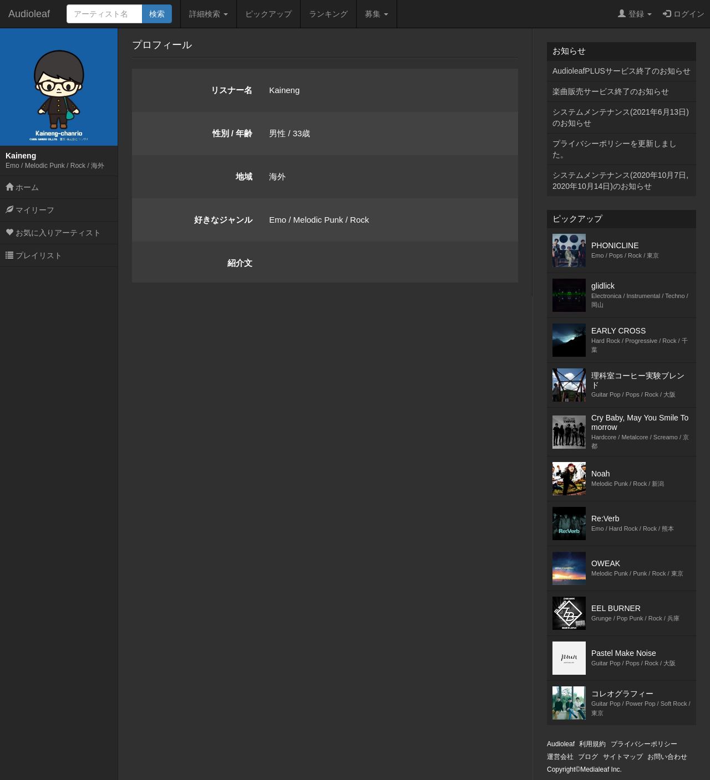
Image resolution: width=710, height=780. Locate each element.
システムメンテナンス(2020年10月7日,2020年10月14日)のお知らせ (620, 181)
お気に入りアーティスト (53, 232)
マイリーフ (30, 210)
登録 (635, 13)
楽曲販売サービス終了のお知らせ (610, 91)
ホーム (22, 187)
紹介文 (239, 263)
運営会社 (560, 757)
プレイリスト (34, 255)
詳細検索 (208, 13)
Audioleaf (29, 13)
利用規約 (592, 744)
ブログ (588, 757)
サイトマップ (623, 757)
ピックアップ (268, 13)
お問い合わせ (667, 757)
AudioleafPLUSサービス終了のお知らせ (621, 70)
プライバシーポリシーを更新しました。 (614, 149)
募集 (376, 13)
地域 (244, 176)
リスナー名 (231, 90)
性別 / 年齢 (232, 133)
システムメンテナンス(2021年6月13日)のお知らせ (620, 117)
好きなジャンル (223, 219)
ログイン (683, 13)
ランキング (328, 13)
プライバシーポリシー (644, 744)
